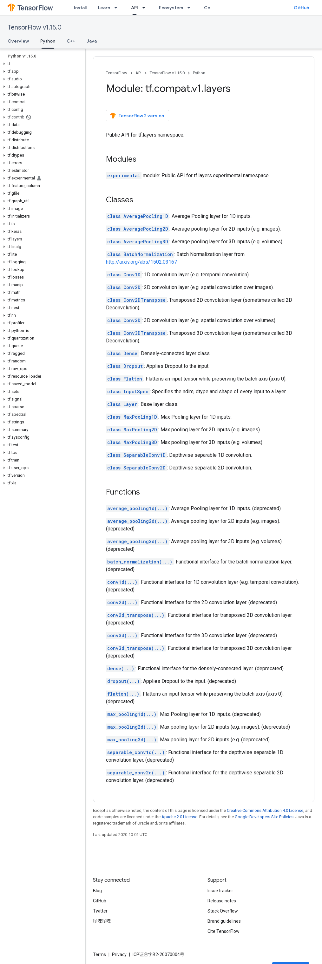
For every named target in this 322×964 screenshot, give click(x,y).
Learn (104, 7)
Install (80, 7)
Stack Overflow (222, 910)
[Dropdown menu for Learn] (117, 7)
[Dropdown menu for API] (145, 7)
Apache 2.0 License (179, 816)
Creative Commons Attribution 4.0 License (265, 810)
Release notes (221, 900)
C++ (71, 41)
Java (92, 41)
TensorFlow (116, 73)
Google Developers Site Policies (264, 816)
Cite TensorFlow (223, 931)
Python (199, 73)
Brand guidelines (224, 921)
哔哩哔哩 (102, 921)
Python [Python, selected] (47, 41)
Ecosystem (171, 7)
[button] (41, 64)
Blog (97, 890)
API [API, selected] (134, 7)
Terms (99, 954)
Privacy (119, 954)
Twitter (100, 910)
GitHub (301, 7)
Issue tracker (220, 890)
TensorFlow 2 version (137, 115)
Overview (18, 41)
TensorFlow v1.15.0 (35, 27)
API (138, 73)
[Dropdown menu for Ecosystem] (190, 7)
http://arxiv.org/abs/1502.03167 (141, 262)
